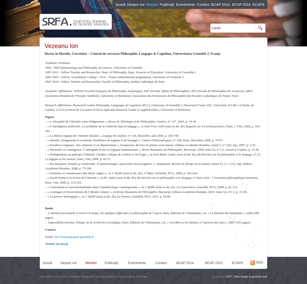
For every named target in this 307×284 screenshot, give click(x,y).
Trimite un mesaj (56, 244)
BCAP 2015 (241, 4)
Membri (152, 4)
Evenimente (185, 4)
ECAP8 (258, 4)
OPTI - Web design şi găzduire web (246, 276)
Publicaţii (167, 4)
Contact (203, 4)
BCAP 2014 (220, 4)
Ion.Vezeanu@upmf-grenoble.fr (74, 237)
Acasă (120, 4)
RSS (256, 262)
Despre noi (136, 4)
